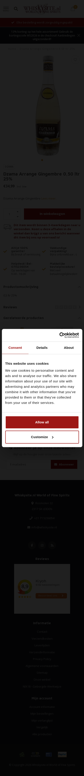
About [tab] (69, 347)
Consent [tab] (15, 347)
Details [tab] (42, 347)
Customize (42, 437)
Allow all (42, 422)
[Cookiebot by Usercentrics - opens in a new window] (60, 335)
